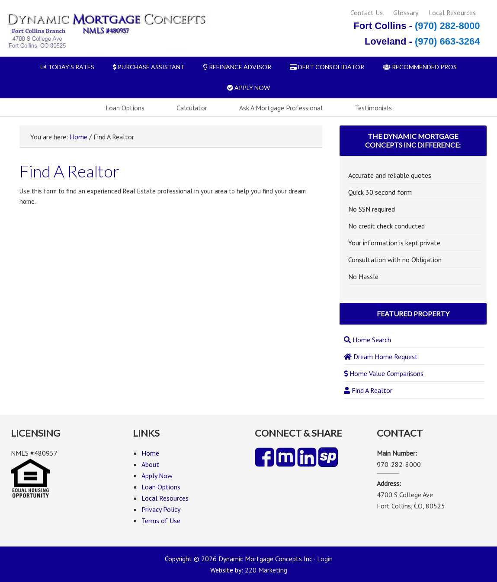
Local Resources (452, 12)
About (150, 464)
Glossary (405, 12)
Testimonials (373, 107)
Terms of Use (160, 520)
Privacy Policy (160, 509)
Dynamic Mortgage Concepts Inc (105, 31)
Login (325, 558)
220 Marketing (266, 570)
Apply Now (157, 475)
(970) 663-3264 (447, 41)
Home (78, 136)
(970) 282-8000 (447, 25)
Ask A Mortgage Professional (281, 107)
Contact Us (366, 12)
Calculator (191, 107)
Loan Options (125, 107)
